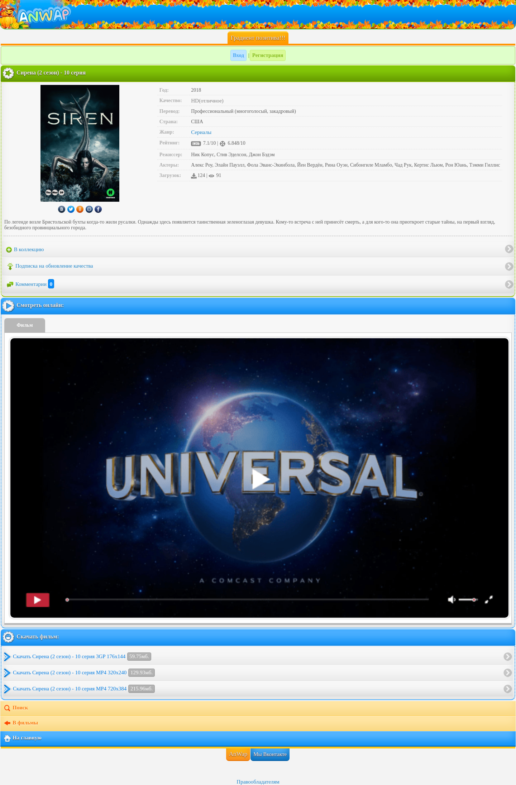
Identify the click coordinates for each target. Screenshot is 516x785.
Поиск (15, 708)
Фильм (25, 325)
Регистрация (267, 55)
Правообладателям (257, 782)
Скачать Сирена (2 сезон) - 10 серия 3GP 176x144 (82, 656)
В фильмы (20, 723)
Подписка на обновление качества (49, 266)
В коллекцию (25, 249)
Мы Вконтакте (270, 754)
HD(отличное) (207, 101)
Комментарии (30, 284)
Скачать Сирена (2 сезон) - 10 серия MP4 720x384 (84, 689)
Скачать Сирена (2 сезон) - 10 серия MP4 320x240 (84, 673)
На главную (22, 738)
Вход (238, 55)
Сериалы (201, 132)
